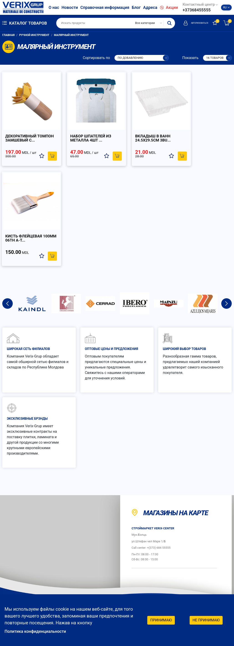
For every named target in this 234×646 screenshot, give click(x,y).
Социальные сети (206, 577)
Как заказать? (149, 534)
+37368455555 (197, 10)
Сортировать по (96, 58)
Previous (7, 201)
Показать (190, 58)
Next (226, 201)
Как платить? (148, 546)
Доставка (205, 546)
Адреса (150, 7)
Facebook (202, 591)
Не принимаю (206, 620)
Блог (136, 7)
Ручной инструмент (34, 35)
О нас (53, 7)
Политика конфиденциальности (39, 631)
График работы (148, 575)
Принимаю (161, 620)
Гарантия (204, 534)
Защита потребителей (149, 558)
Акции (169, 7)
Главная (8, 35)
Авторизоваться (190, 23)
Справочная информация (104, 7)
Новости (69, 7)
